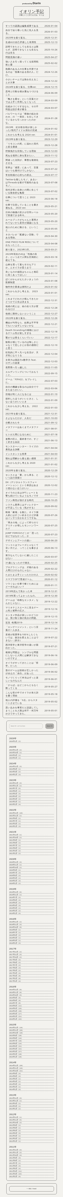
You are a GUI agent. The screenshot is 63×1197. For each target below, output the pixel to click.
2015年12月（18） (16, 1028)
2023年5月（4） (15, 794)
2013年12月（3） (16, 1098)
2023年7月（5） (15, 788)
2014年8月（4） (15, 1076)
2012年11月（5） (16, 1120)
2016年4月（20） (16, 1011)
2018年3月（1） (15, 941)
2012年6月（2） (15, 1131)
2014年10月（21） (16, 1071)
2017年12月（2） (16, 952)
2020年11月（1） (16, 865)
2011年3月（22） (16, 1174)
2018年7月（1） (15, 933)
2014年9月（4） (15, 1074)
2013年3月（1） (15, 1106)
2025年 (13, 747)
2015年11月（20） (16, 1030)
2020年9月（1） (15, 870)
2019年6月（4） (15, 900)
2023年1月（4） (15, 804)
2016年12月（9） (16, 990)
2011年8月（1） (15, 1161)
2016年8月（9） (15, 1000)
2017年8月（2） (15, 962)
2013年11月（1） (16, 1101)
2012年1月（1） (15, 1141)
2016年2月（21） (16, 1016)
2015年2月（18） (16, 1054)
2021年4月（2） (15, 851)
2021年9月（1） (15, 840)
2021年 (13, 832)
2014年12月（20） (16, 1066)
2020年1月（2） (15, 883)
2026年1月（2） (15, 741)
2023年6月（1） (15, 791)
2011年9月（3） (15, 1158)
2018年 (13, 919)
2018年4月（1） (15, 938)
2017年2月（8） (15, 978)
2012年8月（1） (15, 1128)
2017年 (13, 949)
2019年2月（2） (15, 911)
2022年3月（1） (15, 824)
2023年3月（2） (15, 799)
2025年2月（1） (15, 758)
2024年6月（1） (15, 769)
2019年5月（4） (15, 903)
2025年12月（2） (16, 750)
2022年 (13, 810)
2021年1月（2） (15, 853)
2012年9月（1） (15, 1125)
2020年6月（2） (15, 875)
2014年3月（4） (15, 1084)
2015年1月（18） (16, 1057)
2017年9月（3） (15, 960)
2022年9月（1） (15, 818)
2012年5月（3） (15, 1133)
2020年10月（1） (16, 867)
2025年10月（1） (16, 753)
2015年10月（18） (16, 1033)
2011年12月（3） (16, 1150)
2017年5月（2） (15, 970)
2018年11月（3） (16, 925)
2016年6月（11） (16, 1006)
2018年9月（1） (15, 930)
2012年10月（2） (16, 1123)
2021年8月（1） (15, 843)
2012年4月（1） (15, 1136)
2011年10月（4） (16, 1155)
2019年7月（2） (15, 897)
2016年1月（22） (16, 1019)
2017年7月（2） (15, 965)
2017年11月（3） (16, 955)
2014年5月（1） (15, 1079)
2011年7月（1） (15, 1163)
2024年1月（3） (15, 775)
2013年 (13, 1095)
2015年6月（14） (16, 1044)
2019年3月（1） (15, 908)
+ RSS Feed (31, 1189)
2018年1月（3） (15, 943)
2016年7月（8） (15, 1003)
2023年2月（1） (15, 802)
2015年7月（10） (16, 1041)
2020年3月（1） (15, 878)
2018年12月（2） (16, 922)
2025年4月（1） (15, 755)
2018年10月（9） (16, 927)
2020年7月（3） (15, 873)
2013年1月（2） (15, 1109)
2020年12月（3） (16, 862)
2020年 (13, 859)
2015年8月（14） (16, 1038)
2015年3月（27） (16, 1052)
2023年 (13, 780)
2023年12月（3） (16, 783)
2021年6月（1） (15, 848)
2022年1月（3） (15, 826)
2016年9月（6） (15, 998)
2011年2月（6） (15, 1177)
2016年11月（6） (16, 992)
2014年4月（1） (15, 1081)
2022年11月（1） (16, 816)
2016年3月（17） (16, 1014)
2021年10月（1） (16, 838)
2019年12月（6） (16, 892)
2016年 (13, 986)
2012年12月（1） (16, 1117)
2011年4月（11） (16, 1171)
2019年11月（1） (16, 895)
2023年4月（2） (15, 796)
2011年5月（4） (15, 1169)
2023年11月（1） (16, 786)
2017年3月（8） (15, 976)
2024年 (13, 763)
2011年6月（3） (15, 1166)
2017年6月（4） (15, 968)
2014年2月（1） (15, 1087)
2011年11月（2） (16, 1153)
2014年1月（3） (15, 1089)
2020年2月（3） (15, 881)
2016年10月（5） (16, 995)
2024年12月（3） (16, 766)
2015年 (13, 1024)
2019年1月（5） (15, 913)
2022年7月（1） (15, 821)
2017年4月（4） (15, 973)
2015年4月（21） (16, 1049)
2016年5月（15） (16, 1008)
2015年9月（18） (16, 1036)
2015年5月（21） (16, 1046)
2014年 (13, 1062)
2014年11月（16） (16, 1068)
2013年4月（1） (15, 1103)
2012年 (13, 1114)
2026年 (13, 738)
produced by (31, 3)
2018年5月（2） (15, 935)
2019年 (13, 889)
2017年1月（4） (15, 981)
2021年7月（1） (15, 845)
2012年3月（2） (15, 1139)
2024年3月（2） (15, 772)
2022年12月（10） (16, 813)
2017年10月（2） (16, 957)
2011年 (13, 1147)
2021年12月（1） (16, 835)
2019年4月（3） (15, 905)
